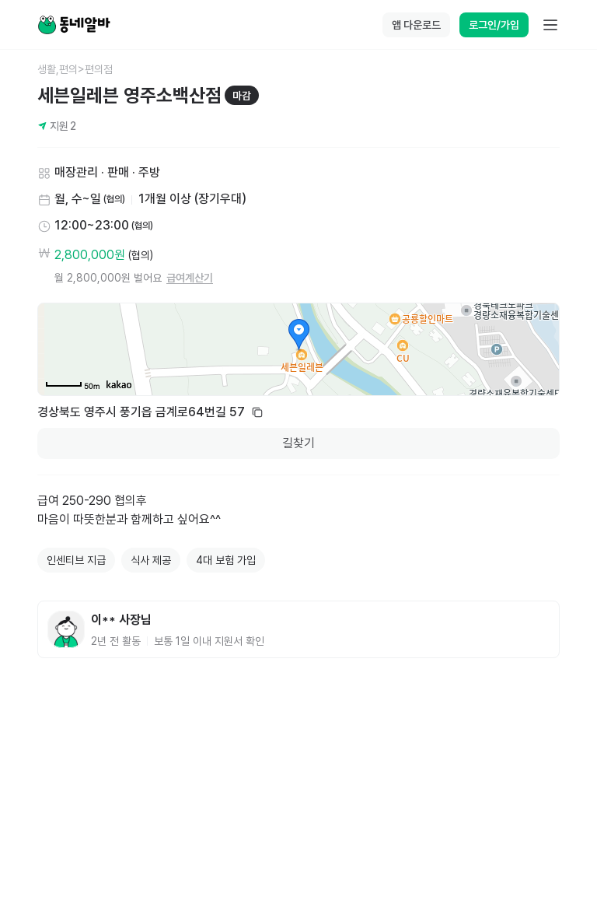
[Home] (73, 25)
